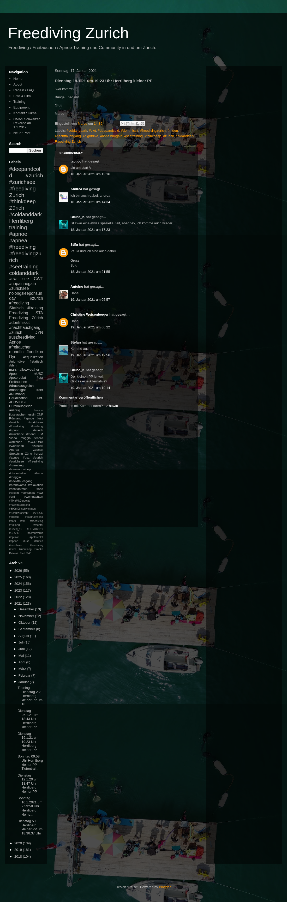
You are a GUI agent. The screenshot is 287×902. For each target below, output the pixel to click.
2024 (18, 584)
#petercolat (17, 378)
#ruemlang (25, 549)
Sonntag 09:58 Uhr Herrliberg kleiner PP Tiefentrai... (30, 762)
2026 (18, 571)
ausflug (14, 410)
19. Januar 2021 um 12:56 (90, 355)
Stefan (75, 342)
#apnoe (18, 234)
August (24, 636)
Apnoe (15, 342)
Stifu (74, 244)
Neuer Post (21, 133)
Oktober (25, 622)
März (23, 669)
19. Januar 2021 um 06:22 (90, 327)
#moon (173, 131)
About (17, 84)
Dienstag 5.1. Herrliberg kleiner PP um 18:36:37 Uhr (30, 827)
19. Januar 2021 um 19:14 (90, 388)
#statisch (36, 361)
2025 (18, 577)
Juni (22, 649)
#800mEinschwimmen (22, 508)
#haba (38, 473)
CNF (40, 414)
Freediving (18, 313)
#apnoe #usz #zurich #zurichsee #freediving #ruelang (26, 422)
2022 (18, 597)
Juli (22, 642)
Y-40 (28, 553)
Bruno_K (77, 217)
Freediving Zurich (68, 33)
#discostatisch (18, 473)
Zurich (16, 195)
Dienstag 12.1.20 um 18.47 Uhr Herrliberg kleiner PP (27, 783)
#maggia (15, 477)
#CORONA (35, 441)
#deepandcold (108, 131)
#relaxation (35, 484)
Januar (24, 682)
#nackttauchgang (20, 481)
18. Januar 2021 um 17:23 (90, 230)
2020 (18, 843)
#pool (13, 374)
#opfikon (14, 537)
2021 (18, 603)
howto (113, 406)
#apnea (18, 240)
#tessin (14, 492)
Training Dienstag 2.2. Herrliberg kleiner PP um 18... (30, 696)
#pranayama (17, 484)
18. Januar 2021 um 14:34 (90, 202)
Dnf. (40, 398)
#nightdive (90, 136)
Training (19, 102)
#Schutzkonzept (18, 513)
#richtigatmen (18, 488)
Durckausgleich (20, 406)
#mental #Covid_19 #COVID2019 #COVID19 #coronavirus (26, 529)
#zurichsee (19, 288)
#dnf (40, 390)
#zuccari (37, 445)
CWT (38, 278)
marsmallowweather (24, 369)
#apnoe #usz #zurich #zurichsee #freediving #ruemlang (26, 461)
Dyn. (13, 356)
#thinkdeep (153, 136)
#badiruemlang (34, 516)
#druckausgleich (21, 386)
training (18, 227)
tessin (32, 414)
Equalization (18, 398)
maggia (26, 438)
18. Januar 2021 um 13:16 (90, 174)
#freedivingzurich (153, 131)
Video (13, 438)
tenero (38, 438)
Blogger (164, 887)
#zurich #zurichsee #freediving (26, 181)
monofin (16, 352)
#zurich (168, 136)
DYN (38, 332)
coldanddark (185, 136)
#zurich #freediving (26, 300)
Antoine (76, 286)
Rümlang (15, 418)
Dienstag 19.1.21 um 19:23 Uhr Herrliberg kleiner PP (27, 742)
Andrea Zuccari (26, 449)
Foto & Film (22, 96)
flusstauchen (17, 414)
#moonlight (17, 390)
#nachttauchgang (68, 136)
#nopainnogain (111, 136)
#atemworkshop (20, 469)
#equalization (33, 357)
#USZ (38, 374)
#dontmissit (129, 131)
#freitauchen (20, 347)
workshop (15, 441)
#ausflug (14, 516)
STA (39, 313)
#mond (30, 434)
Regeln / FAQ (23, 90)
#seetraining (133, 136)
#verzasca (28, 492)
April (22, 662)
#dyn (12, 365)
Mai (22, 656)
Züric (28, 453)
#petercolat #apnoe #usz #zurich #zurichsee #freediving (26, 541)
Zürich (16, 208)
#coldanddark (77, 131)
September (27, 629)
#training (35, 308)
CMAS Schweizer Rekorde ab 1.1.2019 (26, 123)
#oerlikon (35, 352)
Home (17, 79)
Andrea (76, 189)
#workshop (16, 445)
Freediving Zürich (68, 141)
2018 (18, 856)
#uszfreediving (22, 337)
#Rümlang (17, 394)
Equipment (21, 107)
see (25, 278)
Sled (22, 553)
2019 (18, 850)
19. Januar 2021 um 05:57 (90, 300)
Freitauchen (18, 382)
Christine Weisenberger (89, 314)
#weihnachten (33, 496)
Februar (25, 675)
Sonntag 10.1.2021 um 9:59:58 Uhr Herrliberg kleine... (29, 806)
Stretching (16, 453)
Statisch (16, 308)
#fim (23, 521)
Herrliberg (21, 221)
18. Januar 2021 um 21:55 (90, 272)
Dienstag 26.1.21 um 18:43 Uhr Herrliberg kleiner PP (27, 719)
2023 (18, 590)
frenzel (38, 453)
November (27, 616)
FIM (40, 434)
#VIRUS (38, 513)
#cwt (92, 131)
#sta (40, 378)
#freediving (22, 247)
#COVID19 (17, 402)
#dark (12, 521)
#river (12, 549)
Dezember (27, 609)
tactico (75, 161)
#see (40, 488)
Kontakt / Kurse (25, 113)
